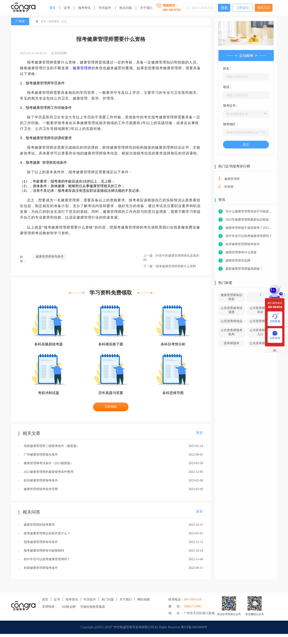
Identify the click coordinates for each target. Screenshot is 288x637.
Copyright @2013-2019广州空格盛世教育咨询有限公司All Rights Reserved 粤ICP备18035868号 (144, 630)
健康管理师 (82, 68)
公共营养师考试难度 (231, 310)
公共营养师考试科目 (260, 310)
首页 (52, 8)
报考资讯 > (55, 21)
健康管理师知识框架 (231, 297)
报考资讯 (84, 8)
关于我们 (146, 8)
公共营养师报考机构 (231, 332)
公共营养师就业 (231, 321)
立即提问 (242, 8)
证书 (67, 8)
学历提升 (105, 8)
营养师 (229, 187)
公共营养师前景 (260, 321)
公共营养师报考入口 (260, 332)
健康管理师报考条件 (50, 259)
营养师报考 (231, 343)
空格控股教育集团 (92, 610)
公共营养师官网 (260, 343)
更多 (199, 436)
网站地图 (143, 602)
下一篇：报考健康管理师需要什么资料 (169, 269)
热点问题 (125, 8)
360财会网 (69, 610)
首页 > (45, 21)
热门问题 (107, 602)
